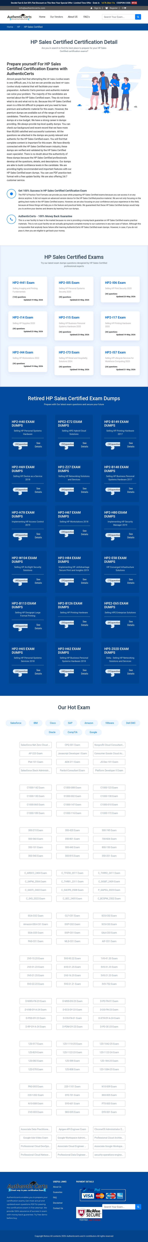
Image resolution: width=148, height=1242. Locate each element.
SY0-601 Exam (72, 1103)
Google (93, 732)
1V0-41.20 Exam (109, 958)
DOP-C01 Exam (72, 932)
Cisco (53, 723)
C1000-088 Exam (72, 787)
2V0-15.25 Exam (35, 958)
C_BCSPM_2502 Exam (109, 898)
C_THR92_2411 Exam (109, 873)
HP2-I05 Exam (69, 282)
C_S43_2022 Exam (35, 898)
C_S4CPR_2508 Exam (72, 890)
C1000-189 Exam (36, 813)
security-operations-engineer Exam (109, 1154)
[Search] (118, 17)
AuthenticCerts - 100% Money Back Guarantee (45, 216)
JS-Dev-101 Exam (109, 762)
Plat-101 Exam (35, 762)
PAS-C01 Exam (35, 941)
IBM (36, 723)
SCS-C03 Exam (109, 924)
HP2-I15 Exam (69, 317)
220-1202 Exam (36, 1095)
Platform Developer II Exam (109, 770)
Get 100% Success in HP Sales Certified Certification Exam (52, 190)
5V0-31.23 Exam (109, 967)
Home (42, 16)
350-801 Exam (72, 838)
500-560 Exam (35, 838)
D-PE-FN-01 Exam (109, 1001)
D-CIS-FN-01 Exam (72, 1018)
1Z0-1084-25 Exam (109, 1069)
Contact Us (58, 1208)
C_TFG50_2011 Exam (72, 873)
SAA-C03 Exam (109, 932)
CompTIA (72, 732)
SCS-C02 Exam (109, 915)
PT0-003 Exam (109, 1103)
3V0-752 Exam (109, 984)
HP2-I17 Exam (115, 317)
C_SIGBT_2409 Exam (109, 881)
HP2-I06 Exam (115, 282)
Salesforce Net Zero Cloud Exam (36, 745)
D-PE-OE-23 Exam (109, 1026)
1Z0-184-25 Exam (109, 1061)
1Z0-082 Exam (35, 1061)
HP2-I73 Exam (69, 352)
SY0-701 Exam (72, 1095)
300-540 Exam (35, 855)
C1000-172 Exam (109, 813)
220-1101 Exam (72, 1086)
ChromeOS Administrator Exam (109, 1129)
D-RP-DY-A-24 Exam (36, 1026)
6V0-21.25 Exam (72, 967)
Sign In (96, 8)
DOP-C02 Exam (72, 924)
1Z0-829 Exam (35, 1052)
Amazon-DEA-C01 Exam (35, 924)
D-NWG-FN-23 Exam (35, 1001)
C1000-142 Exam (36, 787)
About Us (57, 1187)
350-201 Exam (109, 855)
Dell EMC (130, 723)
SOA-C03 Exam (35, 932)
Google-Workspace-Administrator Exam (73, 1137)
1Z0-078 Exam (35, 1069)
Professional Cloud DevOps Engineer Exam (36, 1146)
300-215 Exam (35, 830)
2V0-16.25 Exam (72, 975)
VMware (110, 723)
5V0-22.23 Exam (35, 984)
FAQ (55, 1197)
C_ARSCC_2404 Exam (35, 873)
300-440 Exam (72, 847)
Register (112, 8)
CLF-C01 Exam (72, 915)
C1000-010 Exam (109, 804)
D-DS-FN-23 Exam (109, 1009)
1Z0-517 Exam (35, 1043)
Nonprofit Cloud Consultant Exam (109, 745)
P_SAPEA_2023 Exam (109, 890)
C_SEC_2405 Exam (72, 898)
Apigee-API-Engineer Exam (72, 1129)
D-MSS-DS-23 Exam (72, 1001)
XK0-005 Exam (109, 1095)
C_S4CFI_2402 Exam (35, 890)
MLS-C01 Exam (72, 941)
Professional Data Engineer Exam (73, 1154)
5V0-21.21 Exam (72, 984)
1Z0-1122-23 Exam (72, 1052)
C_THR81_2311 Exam (72, 881)
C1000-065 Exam (36, 804)
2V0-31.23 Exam (35, 967)
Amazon (89, 723)
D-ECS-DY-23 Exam (72, 1009)
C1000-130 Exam (36, 796)
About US (72, 16)
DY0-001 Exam (109, 1112)
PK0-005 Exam (35, 1086)
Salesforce (15, 723)
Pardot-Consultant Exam (72, 770)
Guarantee (57, 1192)
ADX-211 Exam (72, 762)
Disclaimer (58, 1203)
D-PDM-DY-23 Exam (72, 1026)
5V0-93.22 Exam (72, 958)
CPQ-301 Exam (72, 745)
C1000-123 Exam (109, 787)
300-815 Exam (72, 855)
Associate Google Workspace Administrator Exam (109, 1146)
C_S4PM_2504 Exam (35, 881)
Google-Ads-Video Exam (35, 1137)
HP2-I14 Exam (23, 317)
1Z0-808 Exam (72, 1069)
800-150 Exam (109, 847)
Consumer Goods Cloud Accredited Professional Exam (109, 753)
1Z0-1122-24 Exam (109, 1052)
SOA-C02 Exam (35, 915)
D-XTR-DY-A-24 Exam (109, 1018)
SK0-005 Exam (72, 1112)
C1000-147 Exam (72, 804)
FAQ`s (87, 16)
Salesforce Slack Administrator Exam (36, 770)
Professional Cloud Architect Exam (109, 1137)
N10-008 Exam (35, 1103)
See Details (38, 445)
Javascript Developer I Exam (72, 753)
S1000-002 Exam (72, 796)
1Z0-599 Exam (72, 1061)
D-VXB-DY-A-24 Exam (36, 1009)
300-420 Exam (72, 830)
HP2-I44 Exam (23, 352)
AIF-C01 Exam (109, 941)
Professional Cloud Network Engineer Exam (36, 1154)
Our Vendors (56, 16)
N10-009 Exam (109, 1086)
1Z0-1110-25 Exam (72, 1043)
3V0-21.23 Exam (109, 975)
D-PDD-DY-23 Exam (36, 1018)
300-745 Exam (109, 830)
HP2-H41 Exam (24, 282)
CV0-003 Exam (35, 1112)
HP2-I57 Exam (115, 352)
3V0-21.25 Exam (35, 975)
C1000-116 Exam (72, 813)
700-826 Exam (109, 838)
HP (18, 27)
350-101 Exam (35, 847)
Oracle (52, 732)
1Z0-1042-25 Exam (109, 1043)
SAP (70, 723)
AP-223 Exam (36, 753)
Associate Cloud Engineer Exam (73, 1146)
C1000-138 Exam (109, 796)
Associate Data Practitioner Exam (36, 1129)
